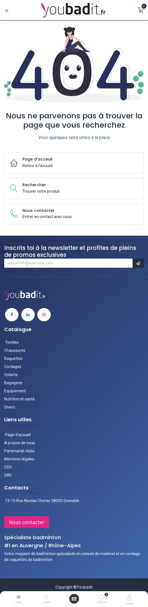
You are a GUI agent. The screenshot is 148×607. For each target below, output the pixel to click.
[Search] (46, 597)
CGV (8, 467)
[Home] (18, 597)
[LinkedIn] (28, 314)
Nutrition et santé (19, 399)
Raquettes (13, 358)
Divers (9, 407)
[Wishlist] (102, 597)
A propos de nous (19, 443)
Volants (11, 374)
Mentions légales (19, 459)
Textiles (12, 342)
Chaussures (14, 350)
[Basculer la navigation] (6, 10)
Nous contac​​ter (26, 522)
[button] (138, 263)
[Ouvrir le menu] (74, 599)
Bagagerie (13, 383)
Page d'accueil (17, 434)
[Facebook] (11, 314)
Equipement (15, 391)
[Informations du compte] (129, 597)
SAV (8, 475)
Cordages (12, 366)
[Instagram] (44, 314)
